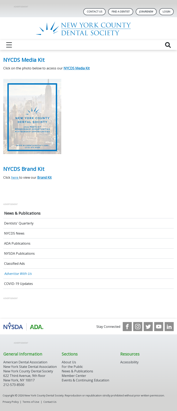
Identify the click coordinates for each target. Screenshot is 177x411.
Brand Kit (44, 177)
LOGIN (166, 11)
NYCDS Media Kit (77, 68)
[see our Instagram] (137, 326)
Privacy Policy (11, 402)
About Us (69, 362)
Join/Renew (146, 11)
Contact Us (94, 11)
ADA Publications (17, 243)
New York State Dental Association (30, 366)
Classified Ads (14, 263)
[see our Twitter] (148, 326)
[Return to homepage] (88, 28)
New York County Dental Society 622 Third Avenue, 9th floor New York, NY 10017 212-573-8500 (28, 378)
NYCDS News (14, 233)
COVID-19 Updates (18, 283)
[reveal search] (168, 45)
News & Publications (22, 213)
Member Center (74, 375)
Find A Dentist (121, 11)
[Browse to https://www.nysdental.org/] (24, 326)
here (15, 177)
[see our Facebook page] (127, 326)
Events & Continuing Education (85, 380)
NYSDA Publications (19, 253)
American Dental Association (25, 362)
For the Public (72, 366)
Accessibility (129, 362)
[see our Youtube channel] (158, 326)
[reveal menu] (9, 45)
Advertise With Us (18, 273)
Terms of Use (31, 402)
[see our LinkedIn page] (169, 326)
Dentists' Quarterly (19, 223)
